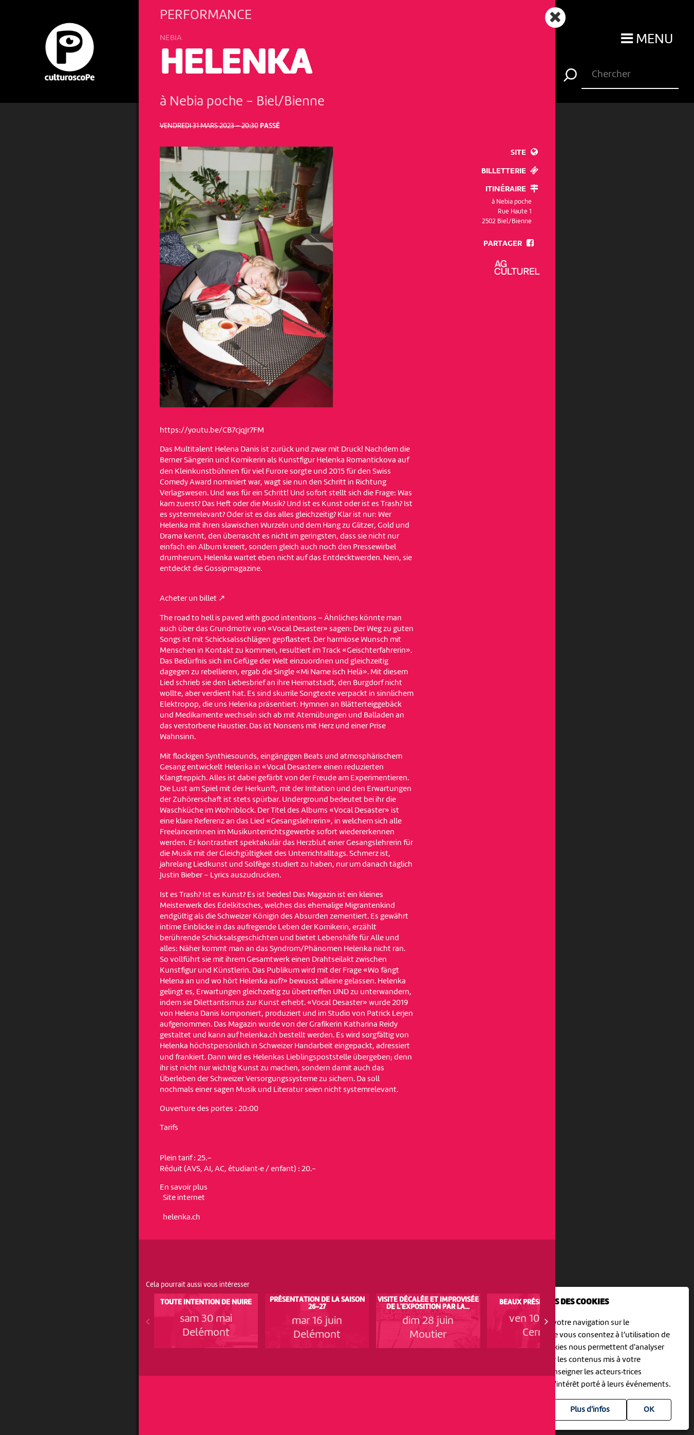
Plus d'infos (590, 1410)
